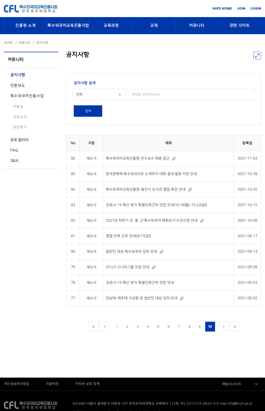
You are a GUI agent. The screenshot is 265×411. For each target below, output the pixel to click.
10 (210, 326)
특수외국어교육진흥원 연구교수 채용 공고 (138, 158)
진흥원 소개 (25, 26)
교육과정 (111, 26)
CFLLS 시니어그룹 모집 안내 (127, 267)
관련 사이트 (240, 26)
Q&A (14, 161)
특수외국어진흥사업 (27, 96)
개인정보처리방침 (17, 384)
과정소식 (20, 117)
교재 (154, 26)
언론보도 (17, 86)
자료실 (18, 106)
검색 (88, 111)
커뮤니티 (196, 26)
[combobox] (98, 94)
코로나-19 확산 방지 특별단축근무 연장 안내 (140, 282)
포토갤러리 (19, 140)
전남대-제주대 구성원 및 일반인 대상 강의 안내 (141, 298)
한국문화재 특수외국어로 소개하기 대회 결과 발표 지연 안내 (151, 174)
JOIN (241, 8)
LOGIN (256, 8)
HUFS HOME (222, 8)
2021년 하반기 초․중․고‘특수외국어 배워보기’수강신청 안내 (151, 220)
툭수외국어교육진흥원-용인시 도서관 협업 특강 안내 (146, 189)
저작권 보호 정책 (87, 384)
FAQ (14, 150)
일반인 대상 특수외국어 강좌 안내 (131, 251)
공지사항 (17, 75)
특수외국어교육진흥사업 (68, 26)
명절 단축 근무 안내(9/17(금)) (128, 236)
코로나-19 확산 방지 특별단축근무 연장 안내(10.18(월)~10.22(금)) (156, 205)
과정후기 (20, 127)
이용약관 (53, 384)
